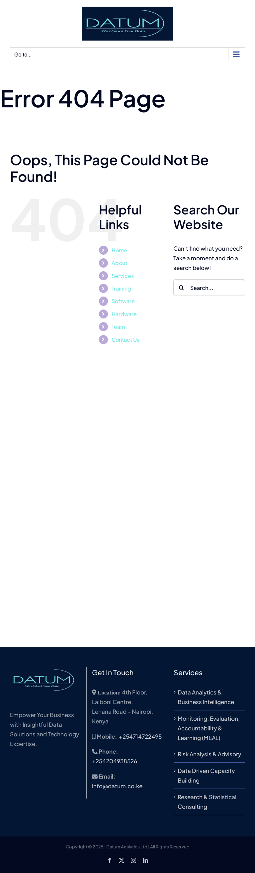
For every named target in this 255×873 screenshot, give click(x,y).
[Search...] (209, 287)
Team (118, 326)
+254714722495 (140, 736)
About (119, 262)
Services (123, 275)
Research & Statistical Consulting (207, 801)
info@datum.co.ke (117, 786)
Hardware (124, 314)
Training (121, 288)
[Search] (181, 287)
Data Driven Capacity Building (206, 775)
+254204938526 (114, 761)
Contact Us (125, 339)
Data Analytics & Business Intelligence (206, 696)
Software (123, 301)
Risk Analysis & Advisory (209, 754)
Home (119, 250)
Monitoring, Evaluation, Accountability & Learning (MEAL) (209, 728)
